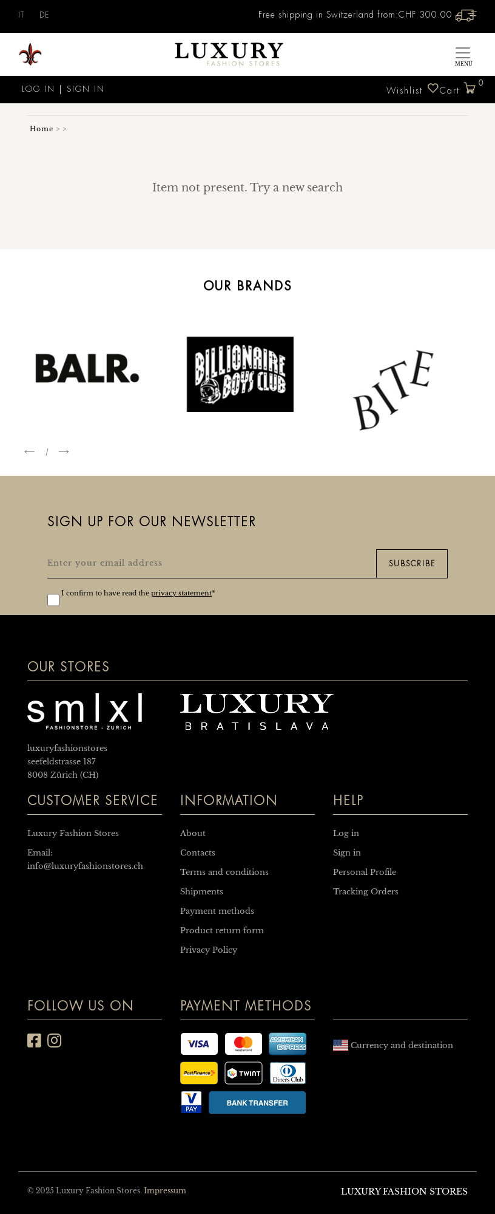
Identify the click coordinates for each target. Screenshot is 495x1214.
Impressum (165, 1190)
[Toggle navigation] (463, 54)
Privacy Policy (208, 950)
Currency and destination (393, 1045)
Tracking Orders (366, 891)
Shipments (201, 891)
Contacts (197, 853)
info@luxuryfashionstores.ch (85, 866)
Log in (36, 89)
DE (44, 15)
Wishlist (413, 88)
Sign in (86, 89)
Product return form (222, 930)
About (193, 833)
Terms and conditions (224, 872)
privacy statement (181, 593)
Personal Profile (364, 872)
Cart (458, 85)
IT (21, 15)
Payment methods (217, 911)
